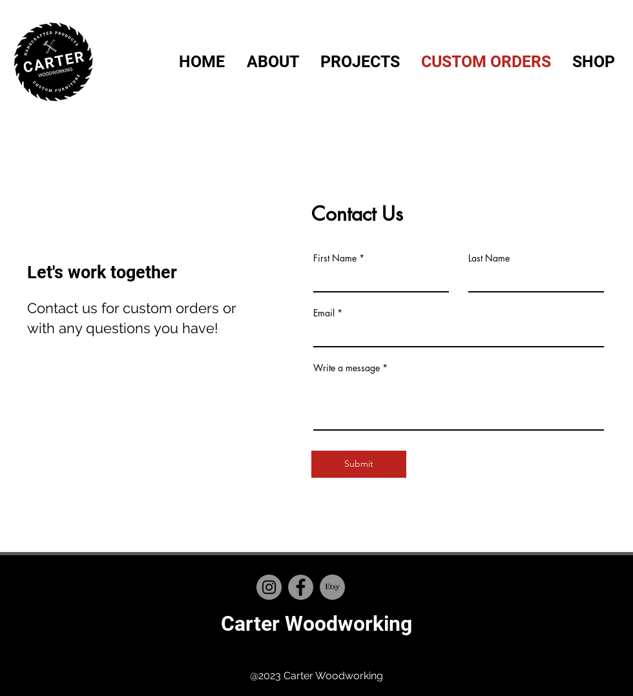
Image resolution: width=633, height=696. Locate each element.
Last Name (489, 258)
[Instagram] (269, 587)
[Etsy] (332, 587)
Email (324, 313)
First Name (335, 258)
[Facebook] (300, 587)
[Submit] (358, 464)
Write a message (346, 368)
